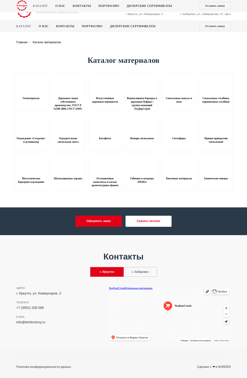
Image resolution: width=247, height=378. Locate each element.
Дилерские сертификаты (132, 26)
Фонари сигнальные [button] (142, 138)
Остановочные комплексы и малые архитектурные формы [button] (105, 182)
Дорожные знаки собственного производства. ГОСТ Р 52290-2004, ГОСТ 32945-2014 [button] (68, 105)
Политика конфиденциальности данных (43, 366)
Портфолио (92, 26)
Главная (22, 42)
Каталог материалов (47, 42)
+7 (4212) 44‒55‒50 (192, 6)
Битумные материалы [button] (179, 178)
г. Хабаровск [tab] (140, 271)
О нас (44, 26)
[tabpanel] (123, 315)
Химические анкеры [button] (216, 178)
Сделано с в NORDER (214, 366)
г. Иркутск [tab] (107, 271)
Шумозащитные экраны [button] (68, 178)
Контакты (65, 26)
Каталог (23, 26)
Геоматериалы (31, 98)
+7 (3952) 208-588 (136, 6)
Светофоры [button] (179, 138)
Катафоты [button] (105, 138)
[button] (215, 26)
